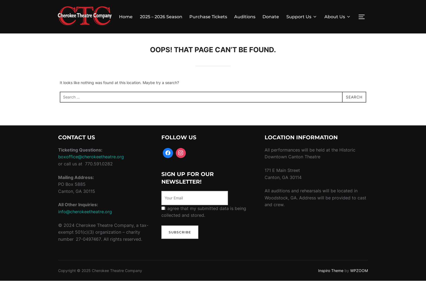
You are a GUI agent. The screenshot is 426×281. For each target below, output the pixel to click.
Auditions (244, 16)
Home (126, 16)
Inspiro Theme (330, 270)
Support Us (301, 16)
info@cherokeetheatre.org (85, 211)
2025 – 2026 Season (161, 16)
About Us (337, 16)
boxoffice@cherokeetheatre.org (91, 156)
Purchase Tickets (208, 16)
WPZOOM (359, 270)
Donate (270, 16)
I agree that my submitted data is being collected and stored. (203, 212)
